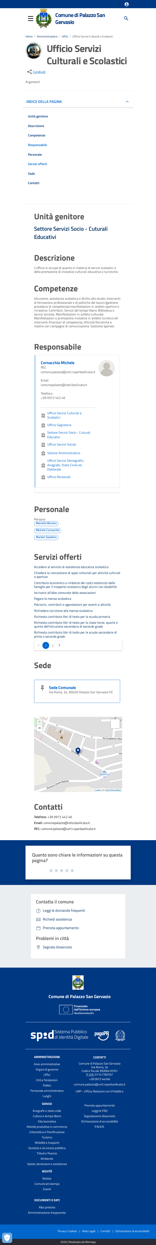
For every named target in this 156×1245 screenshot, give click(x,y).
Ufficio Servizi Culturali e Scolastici (92, 36)
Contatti (99, 1057)
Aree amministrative (47, 1064)
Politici (47, 1085)
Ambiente (47, 1158)
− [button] (39, 728)
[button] (127, 4)
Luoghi (47, 1096)
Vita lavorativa (47, 1121)
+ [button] (39, 722)
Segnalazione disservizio (99, 1116)
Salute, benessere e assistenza (47, 1164)
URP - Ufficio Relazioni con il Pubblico (99, 1091)
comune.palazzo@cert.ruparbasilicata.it (99, 1084)
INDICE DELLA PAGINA (45, 101)
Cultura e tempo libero (47, 1116)
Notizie (46, 1178)
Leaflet (97, 790)
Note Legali (88, 1231)
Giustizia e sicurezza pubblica (47, 1148)
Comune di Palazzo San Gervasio (80, 18)
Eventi (47, 1189)
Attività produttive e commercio (47, 1126)
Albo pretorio (47, 1207)
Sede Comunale (62, 687)
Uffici (65, 36)
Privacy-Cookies (67, 1231)
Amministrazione (47, 36)
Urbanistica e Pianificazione (47, 1132)
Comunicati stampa (47, 1183)
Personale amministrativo (47, 1090)
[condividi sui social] (35, 72)
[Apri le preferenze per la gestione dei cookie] (7, 1238)
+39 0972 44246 (99, 1079)
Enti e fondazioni (47, 1080)
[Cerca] (126, 18)
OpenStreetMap (113, 790)
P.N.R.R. (99, 1126)
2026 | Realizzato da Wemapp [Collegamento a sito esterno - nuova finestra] (78, 1242)
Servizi (47, 1103)
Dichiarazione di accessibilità (99, 1121)
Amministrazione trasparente (47, 1212)
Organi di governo (47, 1069)
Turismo (47, 1137)
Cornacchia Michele (57, 362)
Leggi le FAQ (99, 1110)
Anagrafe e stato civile (47, 1110)
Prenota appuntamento (99, 1105)
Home (29, 36)
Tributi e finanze (47, 1153)
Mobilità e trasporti (47, 1142)
